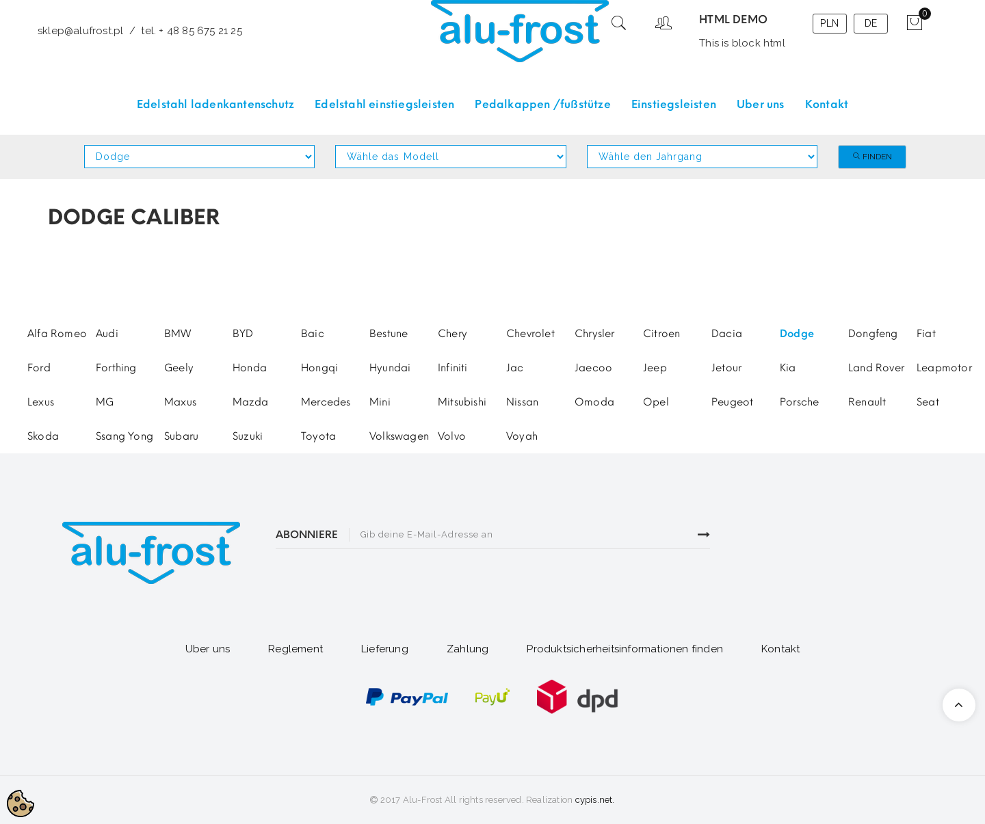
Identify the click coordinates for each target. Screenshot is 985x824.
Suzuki (248, 436)
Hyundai (389, 368)
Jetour (726, 368)
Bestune (388, 334)
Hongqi (319, 368)
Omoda (594, 402)
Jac (515, 368)
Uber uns (208, 649)
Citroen (661, 334)
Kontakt (780, 649)
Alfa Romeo (57, 334)
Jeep (655, 368)
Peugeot (732, 402)
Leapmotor (944, 368)
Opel (656, 402)
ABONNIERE (307, 535)
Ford (39, 368)
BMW (178, 334)
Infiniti (453, 368)
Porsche (799, 402)
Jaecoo (593, 368)
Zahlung (467, 649)
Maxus (180, 402)
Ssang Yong (124, 436)
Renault (867, 402)
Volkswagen (399, 436)
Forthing (116, 368)
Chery (452, 334)
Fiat (926, 334)
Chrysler (595, 334)
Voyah (522, 436)
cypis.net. (595, 800)
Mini (380, 402)
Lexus (40, 402)
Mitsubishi (462, 402)
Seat (928, 402)
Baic (312, 334)
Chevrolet (530, 334)
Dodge (797, 334)
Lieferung (384, 649)
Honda (250, 368)
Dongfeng (873, 334)
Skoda (43, 436)
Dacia (726, 334)
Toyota (318, 436)
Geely (179, 368)
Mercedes (326, 402)
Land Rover (876, 368)
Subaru (181, 436)
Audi (107, 334)
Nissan (522, 402)
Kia (788, 368)
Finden (872, 156)
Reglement (295, 649)
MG (105, 402)
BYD (243, 334)
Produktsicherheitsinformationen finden (625, 649)
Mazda (250, 402)
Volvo (452, 436)
